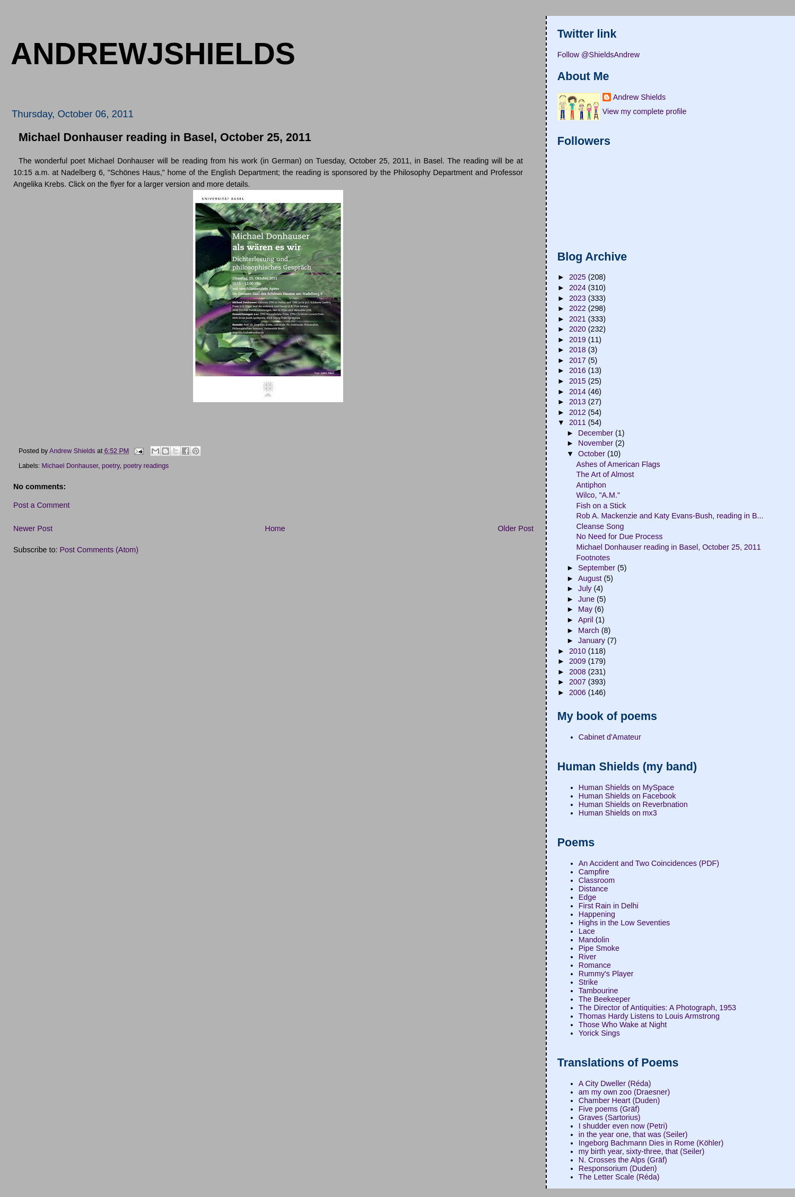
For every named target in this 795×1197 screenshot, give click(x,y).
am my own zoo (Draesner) (624, 1092)
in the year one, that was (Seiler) (633, 1134)
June (587, 599)
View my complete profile (644, 111)
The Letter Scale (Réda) (619, 1177)
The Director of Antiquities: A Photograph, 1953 (657, 1007)
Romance (595, 965)
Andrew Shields (639, 97)
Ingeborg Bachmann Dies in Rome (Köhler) (651, 1143)
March (589, 630)
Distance (593, 888)
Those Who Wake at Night (623, 1024)
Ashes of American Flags (618, 464)
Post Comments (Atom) (98, 549)
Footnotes (593, 557)
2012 (578, 412)
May (586, 609)
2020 (578, 329)
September (597, 567)
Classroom (597, 880)
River (587, 956)
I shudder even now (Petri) (623, 1126)
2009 (578, 661)
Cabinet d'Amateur (610, 737)
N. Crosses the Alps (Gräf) (623, 1160)
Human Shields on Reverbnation (633, 804)
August (591, 578)
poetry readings (146, 466)
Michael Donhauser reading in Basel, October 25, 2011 (668, 547)
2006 (578, 692)
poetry (111, 466)
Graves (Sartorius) (610, 1117)
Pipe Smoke (599, 948)
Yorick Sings (599, 1033)
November (596, 443)
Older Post (515, 528)
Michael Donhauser (70, 466)
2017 (578, 360)
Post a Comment (41, 505)
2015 (578, 381)
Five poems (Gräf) (609, 1109)
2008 (578, 671)
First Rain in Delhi (609, 905)
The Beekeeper (605, 999)
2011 (578, 422)
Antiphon (591, 485)
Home (275, 528)
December (596, 433)
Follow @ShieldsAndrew (598, 54)
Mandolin (594, 939)
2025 (578, 277)
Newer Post (33, 528)
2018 (578, 349)
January (592, 640)
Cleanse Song (600, 526)
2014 (578, 391)
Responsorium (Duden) (618, 1168)
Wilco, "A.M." (598, 495)
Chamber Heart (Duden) (619, 1100)
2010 (578, 651)
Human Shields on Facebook (627, 796)
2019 (578, 339)
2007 (578, 682)
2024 (578, 287)
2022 (578, 308)
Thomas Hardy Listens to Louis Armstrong (649, 1016)
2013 (578, 401)
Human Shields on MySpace (626, 787)
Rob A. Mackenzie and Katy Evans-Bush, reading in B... (670, 515)
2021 (578, 319)
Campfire (594, 872)
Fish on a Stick (601, 505)
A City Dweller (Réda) (615, 1083)
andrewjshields (153, 54)
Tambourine (598, 990)
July (585, 588)
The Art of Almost (605, 474)
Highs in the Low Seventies (624, 922)
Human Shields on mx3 (618, 813)
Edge (587, 897)
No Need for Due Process (619, 536)
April (587, 619)
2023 (578, 298)
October (592, 453)
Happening (597, 914)
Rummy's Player (606, 973)
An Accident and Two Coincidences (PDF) (649, 863)
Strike (588, 982)
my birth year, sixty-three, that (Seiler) (642, 1151)
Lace (587, 931)
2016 (578, 370)
